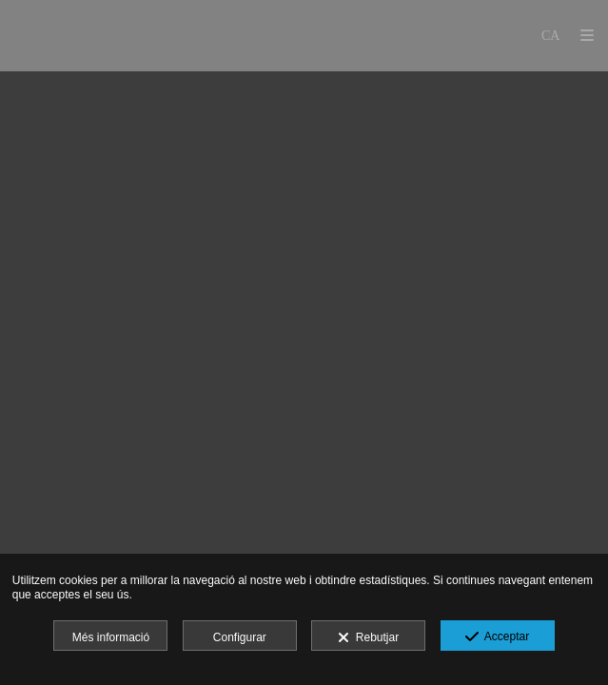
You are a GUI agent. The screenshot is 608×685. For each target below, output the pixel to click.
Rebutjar (368, 638)
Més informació (110, 637)
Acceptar (497, 637)
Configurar (239, 637)
